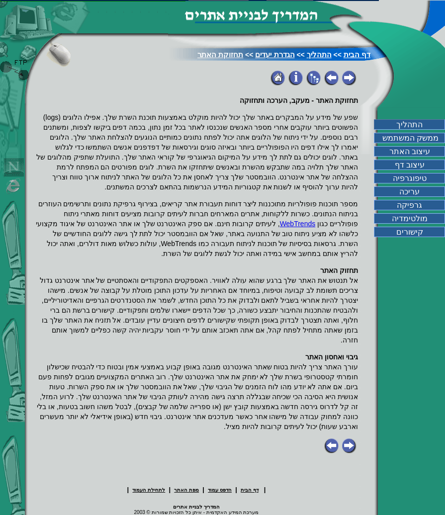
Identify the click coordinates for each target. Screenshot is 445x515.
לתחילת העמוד (148, 490)
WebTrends (298, 224)
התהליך (319, 54)
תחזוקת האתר (220, 54)
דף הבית (357, 54)
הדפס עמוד (220, 490)
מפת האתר (186, 490)
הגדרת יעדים (274, 54)
